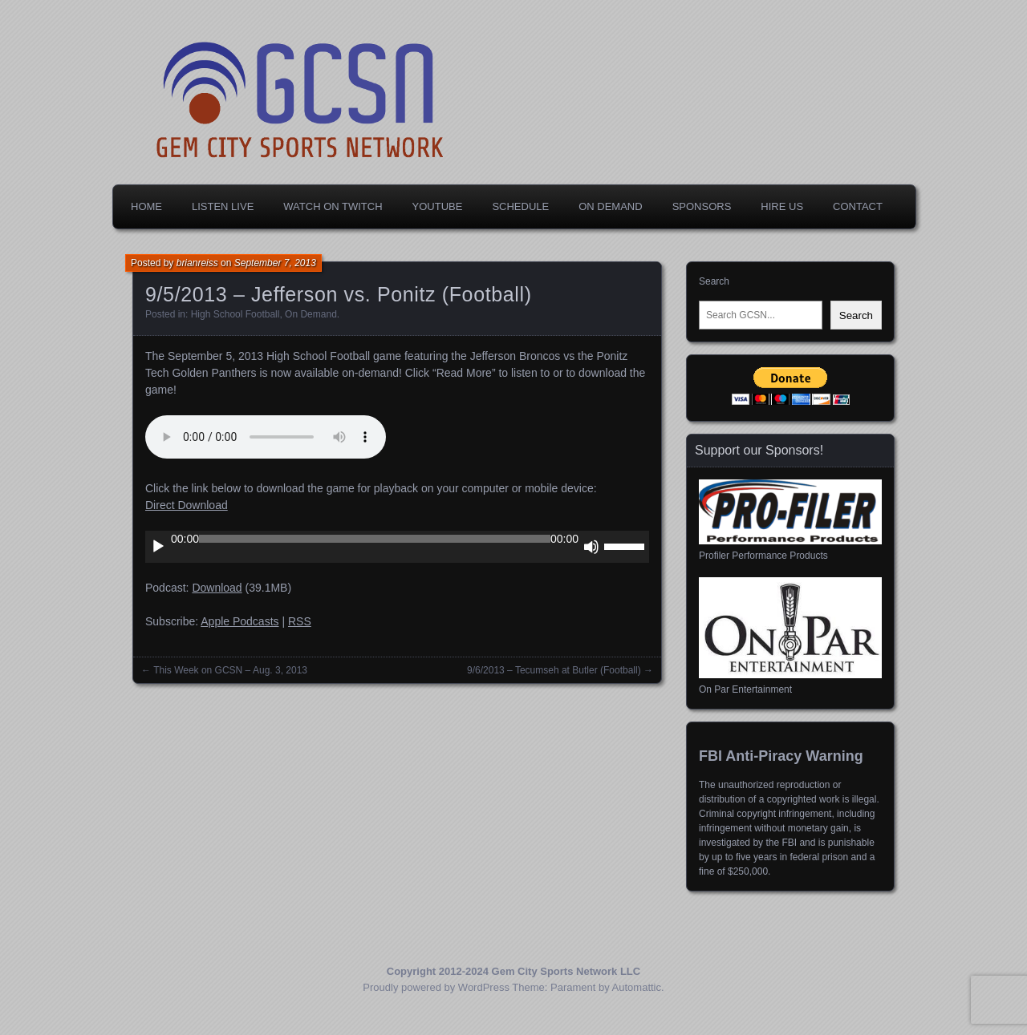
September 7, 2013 (275, 263)
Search (714, 281)
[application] (397, 547)
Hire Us (782, 206)
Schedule (520, 206)
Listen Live (223, 206)
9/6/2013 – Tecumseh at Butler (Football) (554, 670)
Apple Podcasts (239, 621)
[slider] (374, 539)
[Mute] (591, 547)
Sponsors (702, 206)
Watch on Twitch (332, 206)
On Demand (610, 206)
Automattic (636, 987)
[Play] (158, 547)
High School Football (235, 314)
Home (146, 206)
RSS (299, 621)
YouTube (437, 206)
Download (217, 587)
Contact (858, 206)
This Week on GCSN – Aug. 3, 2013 (230, 670)
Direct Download (186, 505)
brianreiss (197, 263)
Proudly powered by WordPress (436, 987)
